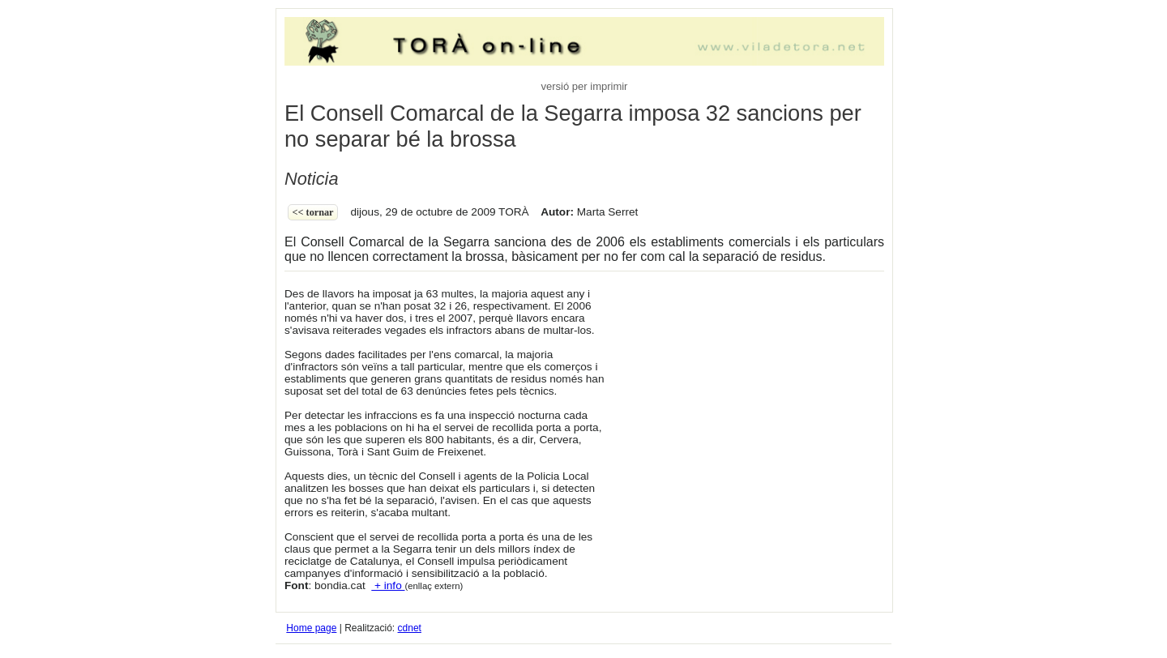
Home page (311, 628)
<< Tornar (313, 212)
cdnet (409, 628)
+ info (387, 585)
